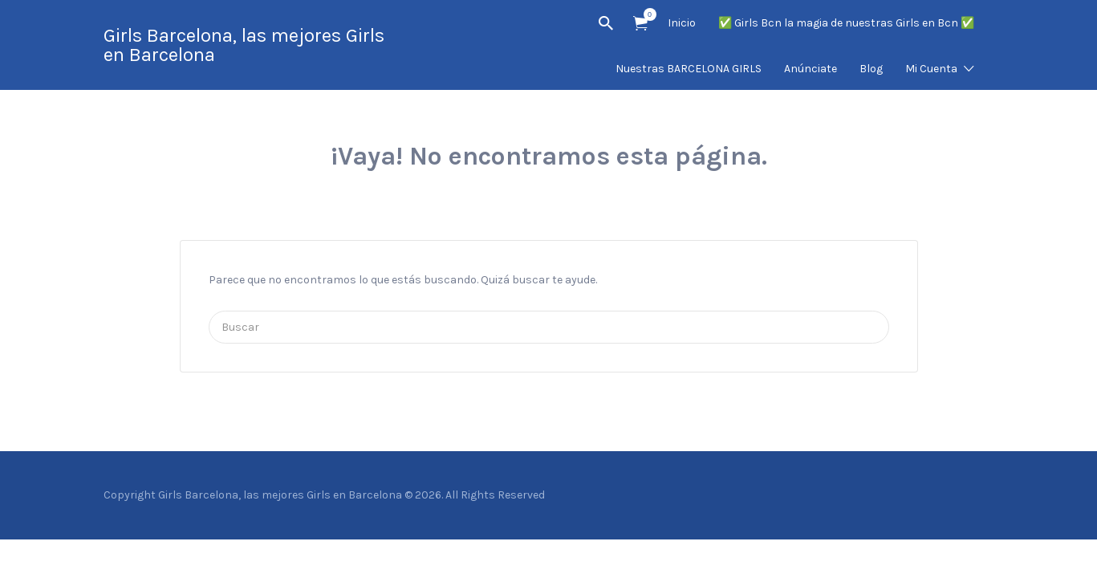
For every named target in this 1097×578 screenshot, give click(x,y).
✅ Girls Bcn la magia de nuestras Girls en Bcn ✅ (846, 23)
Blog (871, 68)
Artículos (646, 14)
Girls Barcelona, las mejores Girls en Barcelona (244, 45)
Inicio (682, 23)
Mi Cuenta (931, 68)
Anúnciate (810, 68)
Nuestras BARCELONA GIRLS (689, 68)
